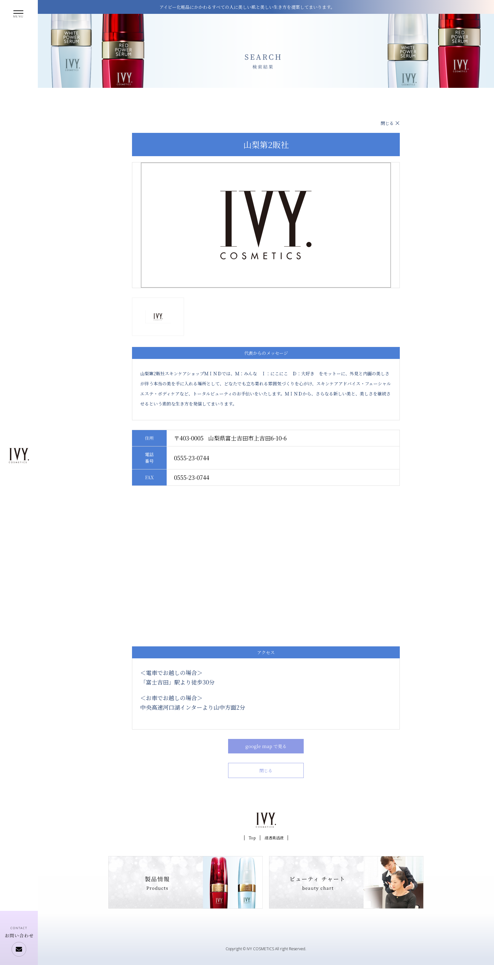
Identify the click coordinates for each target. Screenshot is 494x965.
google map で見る (266, 746)
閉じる (387, 123)
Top (252, 837)
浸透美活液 (274, 837)
